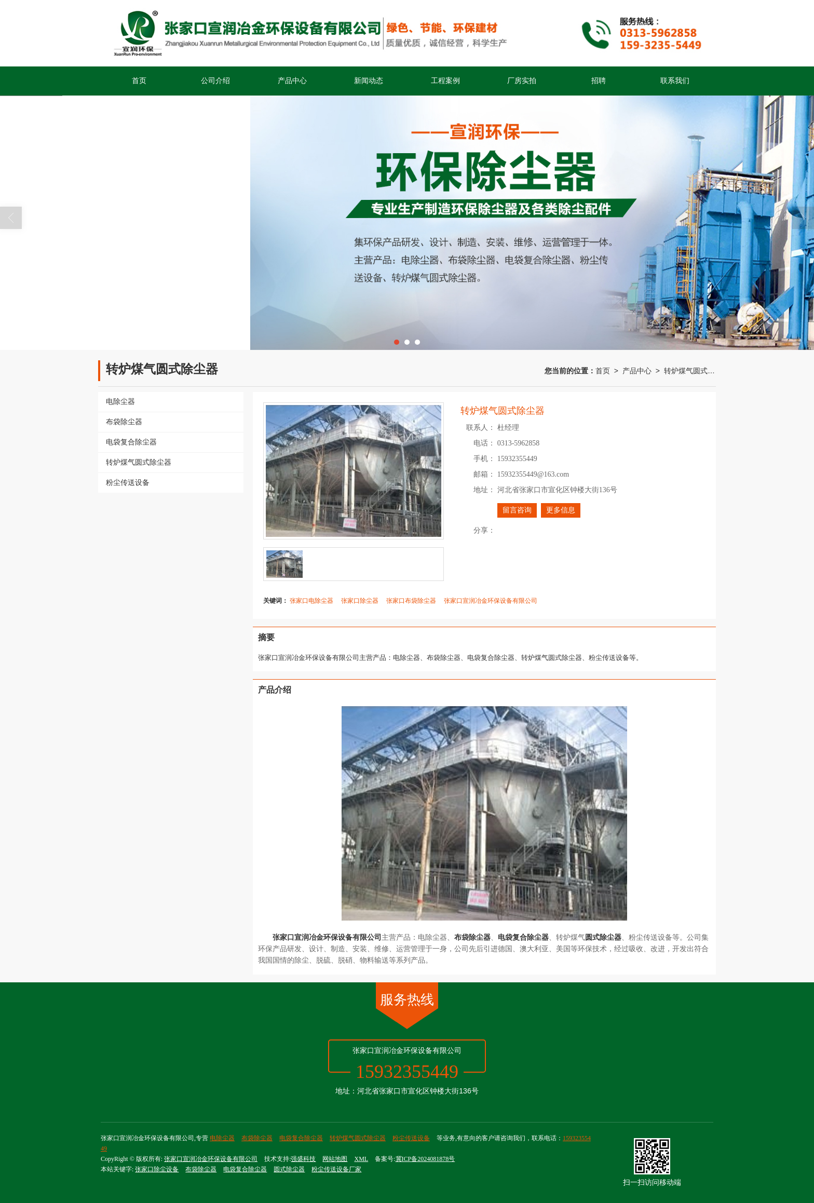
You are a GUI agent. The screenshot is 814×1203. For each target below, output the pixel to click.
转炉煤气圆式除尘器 (690, 371)
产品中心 (292, 81)
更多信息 (560, 510)
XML (361, 1159)
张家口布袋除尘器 (411, 600)
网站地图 (334, 1159)
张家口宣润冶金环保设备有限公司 (490, 600)
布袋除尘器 (257, 1138)
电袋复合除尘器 (301, 1138)
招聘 (598, 81)
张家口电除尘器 (311, 600)
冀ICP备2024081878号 (425, 1159)
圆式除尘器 (289, 1169)
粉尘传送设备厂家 (336, 1169)
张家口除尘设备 (157, 1169)
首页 (139, 81)
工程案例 (445, 81)
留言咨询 (517, 510)
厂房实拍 (521, 81)
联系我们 (674, 81)
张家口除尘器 (359, 600)
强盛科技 (303, 1159)
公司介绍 (215, 81)
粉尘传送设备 (411, 1138)
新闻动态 (368, 81)
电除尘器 (222, 1138)
